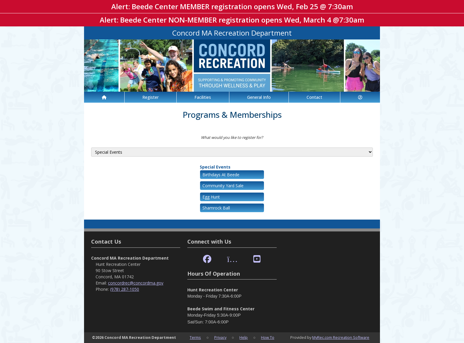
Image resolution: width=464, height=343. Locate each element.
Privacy (220, 337)
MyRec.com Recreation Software (340, 337)
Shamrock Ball (216, 208)
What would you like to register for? (232, 137)
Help (243, 337)
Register (150, 97)
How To (267, 337)
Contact (314, 97)
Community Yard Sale (223, 185)
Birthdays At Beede (220, 174)
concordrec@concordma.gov (135, 283)
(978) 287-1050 (124, 289)
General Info (259, 97)
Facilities (202, 97)
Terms (195, 337)
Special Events (215, 167)
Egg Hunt (211, 197)
